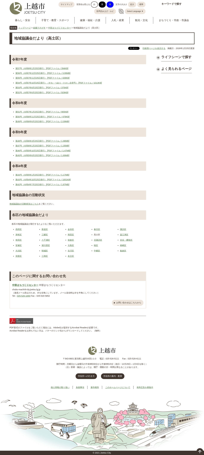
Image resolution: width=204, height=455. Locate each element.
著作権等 (95, 387)
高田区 (18, 229)
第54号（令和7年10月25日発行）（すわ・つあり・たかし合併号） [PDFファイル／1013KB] (58, 83)
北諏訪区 (98, 240)
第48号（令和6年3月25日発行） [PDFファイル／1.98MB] (42, 141)
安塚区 (18, 245)
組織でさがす (39, 28)
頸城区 (45, 251)
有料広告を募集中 (145, 387)
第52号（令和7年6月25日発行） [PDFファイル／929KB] (41, 92)
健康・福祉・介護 (90, 20)
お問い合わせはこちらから (128, 302)
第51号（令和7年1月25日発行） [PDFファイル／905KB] (41, 112)
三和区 (45, 256)
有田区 (18, 240)
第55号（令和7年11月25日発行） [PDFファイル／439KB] (42, 78)
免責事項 (80, 387)
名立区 (71, 256)
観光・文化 (141, 20)
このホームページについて (117, 387)
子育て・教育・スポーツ (55, 20)
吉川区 (71, 251)
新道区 (45, 229)
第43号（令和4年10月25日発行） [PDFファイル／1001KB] (43, 179)
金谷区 (71, 229)
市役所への (86, 376)
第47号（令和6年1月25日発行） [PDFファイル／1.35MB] (42, 146)
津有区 (18, 234)
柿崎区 (123, 245)
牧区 (96, 245)
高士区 (97, 234)
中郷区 (97, 251)
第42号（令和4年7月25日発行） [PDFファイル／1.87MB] (42, 184)
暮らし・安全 (22, 20)
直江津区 (124, 234)
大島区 (71, 245)
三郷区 (45, 234)
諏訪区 (123, 229)
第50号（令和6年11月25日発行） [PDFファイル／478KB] (42, 117)
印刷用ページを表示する (154, 48)
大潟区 (18, 251)
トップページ (24, 28)
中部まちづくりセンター (59, 28)
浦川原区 (46, 245)
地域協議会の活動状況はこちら (24, 204)
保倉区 (71, 240)
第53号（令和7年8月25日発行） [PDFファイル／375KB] (41, 87)
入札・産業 (117, 20)
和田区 (71, 234)
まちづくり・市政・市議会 (174, 20)
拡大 (132, 4)
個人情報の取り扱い (60, 387)
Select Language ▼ (135, 11)
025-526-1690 (23, 296)
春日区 (97, 229)
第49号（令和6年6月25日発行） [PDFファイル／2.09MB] (42, 121)
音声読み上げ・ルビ (105, 11)
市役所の (112, 376)
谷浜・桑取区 (126, 240)
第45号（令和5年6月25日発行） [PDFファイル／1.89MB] (42, 155)
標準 (141, 4)
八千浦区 (46, 240)
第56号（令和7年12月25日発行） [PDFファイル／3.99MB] (42, 73)
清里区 (18, 256)
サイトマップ (66, 4)
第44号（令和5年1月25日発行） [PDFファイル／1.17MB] (42, 175)
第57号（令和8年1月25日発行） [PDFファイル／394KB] (41, 68)
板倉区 (123, 251)
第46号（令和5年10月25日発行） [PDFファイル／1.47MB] (42, 150)
